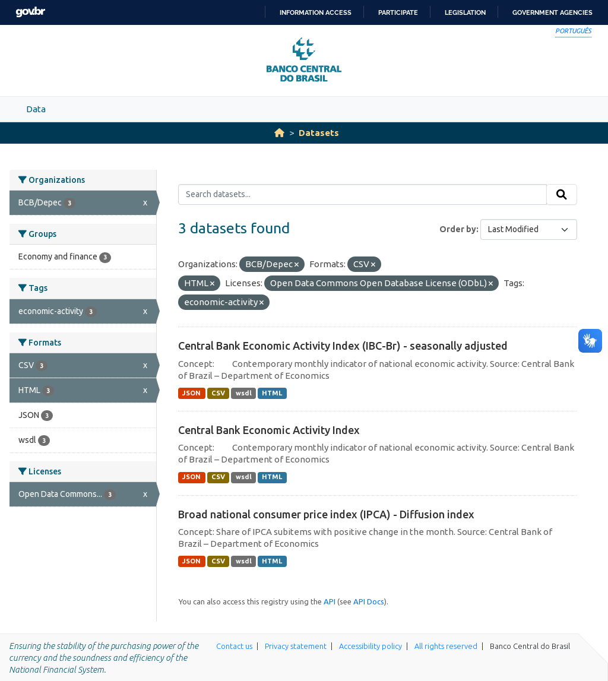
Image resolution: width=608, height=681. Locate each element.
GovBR (30, 12)
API (329, 601)
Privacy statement (296, 646)
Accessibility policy (370, 646)
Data (36, 109)
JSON (191, 393)
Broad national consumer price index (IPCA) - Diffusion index (326, 514)
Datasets (319, 133)
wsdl (244, 393)
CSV (218, 393)
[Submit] (561, 194)
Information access (316, 12)
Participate (398, 12)
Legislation (465, 12)
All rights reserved (445, 646)
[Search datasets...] (362, 194)
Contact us (234, 646)
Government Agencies (552, 12)
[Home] (279, 133)
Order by (457, 229)
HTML (272, 393)
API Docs (368, 601)
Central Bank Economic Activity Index (269, 430)
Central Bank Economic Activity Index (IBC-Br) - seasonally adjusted (343, 345)
